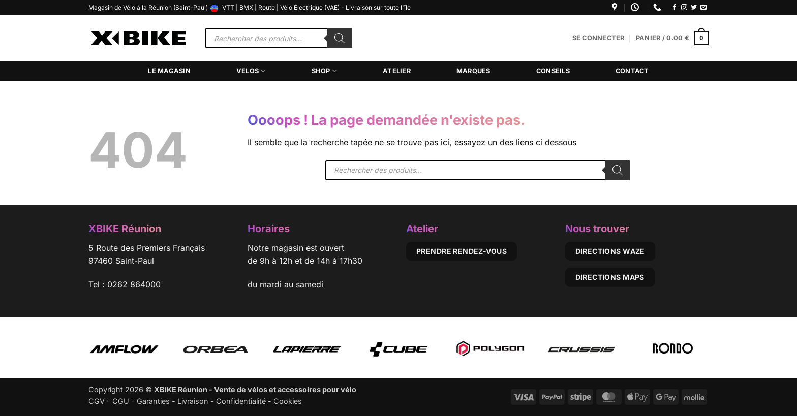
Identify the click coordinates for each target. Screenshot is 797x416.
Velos (251, 71)
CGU (120, 401)
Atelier (397, 71)
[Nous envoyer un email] (703, 7)
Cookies (287, 401)
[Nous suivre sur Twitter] (694, 7)
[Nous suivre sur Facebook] (674, 7)
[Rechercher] (339, 38)
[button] (598, 38)
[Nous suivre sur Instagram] (684, 7)
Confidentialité (241, 401)
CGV (96, 401)
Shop (324, 71)
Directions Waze (610, 251)
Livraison (192, 401)
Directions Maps (610, 277)
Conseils (553, 71)
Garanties (153, 401)
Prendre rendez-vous (461, 251)
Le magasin (169, 71)
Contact (632, 71)
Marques (473, 71)
